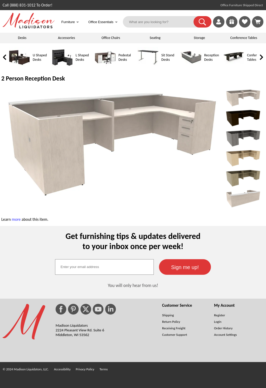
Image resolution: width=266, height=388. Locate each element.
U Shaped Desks (40, 57)
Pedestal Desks (124, 57)
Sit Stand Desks (167, 57)
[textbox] (104, 267)
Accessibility (62, 369)
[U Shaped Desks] (19, 66)
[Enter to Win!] (231, 26)
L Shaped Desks (82, 57)
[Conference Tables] (233, 66)
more (16, 219)
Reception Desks (211, 57)
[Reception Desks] (191, 66)
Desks (22, 38)
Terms (103, 369)
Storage (199, 38)
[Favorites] (244, 26)
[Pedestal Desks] (105, 66)
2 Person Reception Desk (33, 78)
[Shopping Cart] (257, 22)
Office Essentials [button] (103, 22)
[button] (202, 22)
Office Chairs (111, 38)
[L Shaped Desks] (62, 66)
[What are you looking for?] (161, 22)
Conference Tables (243, 38)
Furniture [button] (70, 22)
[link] (257, 22)
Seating (155, 38)
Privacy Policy (85, 369)
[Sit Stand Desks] (148, 66)
